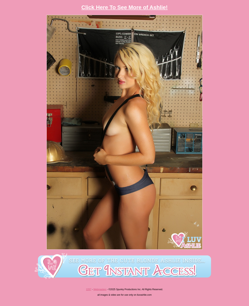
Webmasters (99, 289)
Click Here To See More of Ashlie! (124, 7)
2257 (88, 289)
